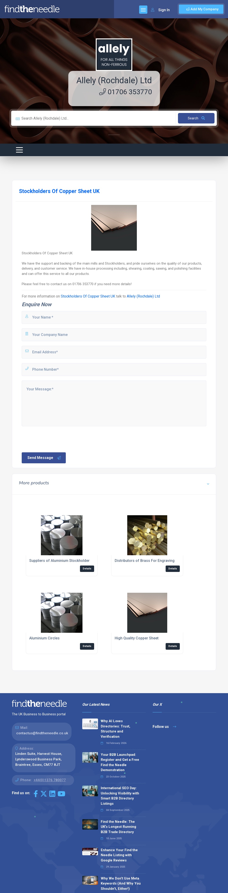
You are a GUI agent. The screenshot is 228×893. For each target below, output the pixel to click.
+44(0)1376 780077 (50, 780)
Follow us (164, 726)
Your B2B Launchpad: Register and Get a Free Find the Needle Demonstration (120, 762)
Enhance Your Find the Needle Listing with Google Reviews (119, 855)
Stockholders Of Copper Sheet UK (88, 296)
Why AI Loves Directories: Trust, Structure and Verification (115, 729)
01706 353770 (125, 92)
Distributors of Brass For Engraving (145, 560)
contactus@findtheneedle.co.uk (42, 733)
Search (196, 118)
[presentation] (55, 439)
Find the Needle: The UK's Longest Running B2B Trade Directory (118, 827)
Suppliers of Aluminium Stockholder (59, 560)
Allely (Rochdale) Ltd (114, 80)
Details (87, 568)
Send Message (44, 458)
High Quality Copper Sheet (137, 638)
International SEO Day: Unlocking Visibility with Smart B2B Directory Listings (120, 796)
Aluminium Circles (44, 638)
